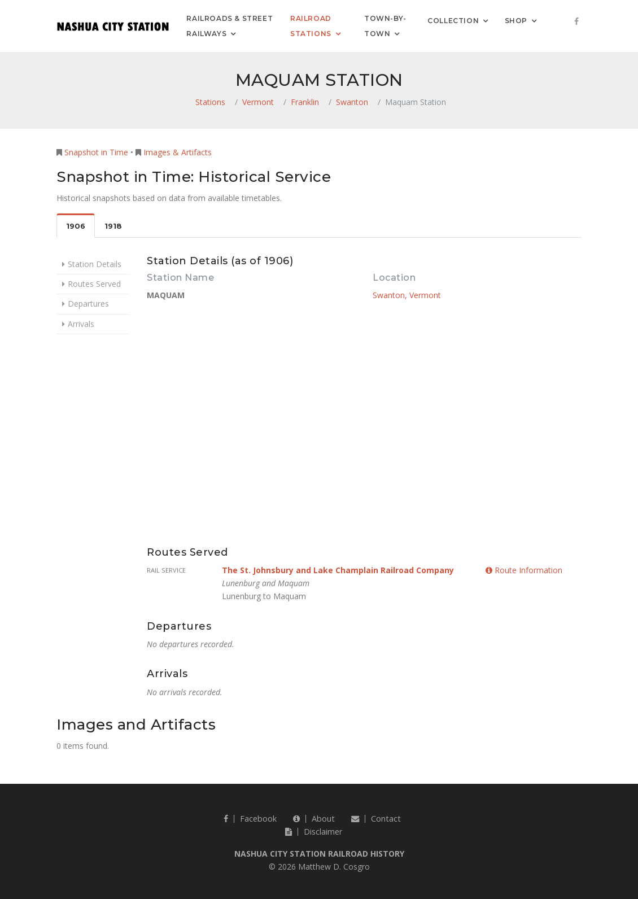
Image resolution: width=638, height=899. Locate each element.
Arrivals (81, 323)
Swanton (352, 102)
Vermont (258, 102)
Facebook (250, 818)
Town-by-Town (385, 26)
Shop (516, 20)
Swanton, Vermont (407, 295)
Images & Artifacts (177, 152)
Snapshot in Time (96, 152)
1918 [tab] (113, 226)
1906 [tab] (75, 226)
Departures (88, 303)
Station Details (94, 264)
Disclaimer (313, 831)
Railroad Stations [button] (310, 26)
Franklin (305, 102)
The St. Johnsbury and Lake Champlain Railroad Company (338, 570)
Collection (453, 20)
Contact (376, 818)
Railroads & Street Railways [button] (229, 26)
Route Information (524, 570)
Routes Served (94, 283)
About (314, 818)
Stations (210, 102)
